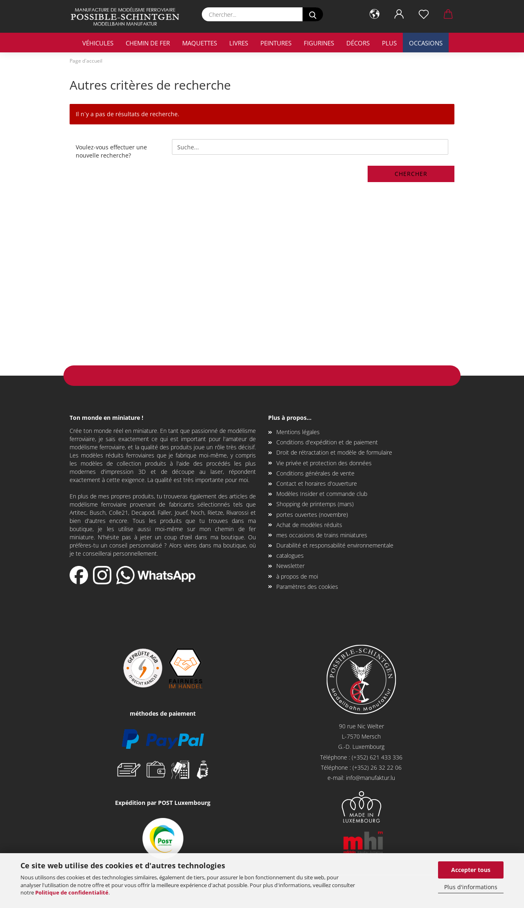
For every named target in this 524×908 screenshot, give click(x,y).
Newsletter (290, 566)
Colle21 (118, 512)
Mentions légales (298, 432)
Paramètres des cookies (307, 586)
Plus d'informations (470, 887)
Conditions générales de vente (315, 473)
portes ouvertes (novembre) (312, 514)
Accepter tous (470, 870)
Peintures (275, 43)
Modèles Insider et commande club (321, 494)
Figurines (319, 43)
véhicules (97, 43)
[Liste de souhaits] (423, 14)
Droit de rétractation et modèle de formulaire (334, 452)
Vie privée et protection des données (324, 463)
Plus (389, 43)
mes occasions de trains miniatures (321, 535)
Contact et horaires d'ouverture (316, 483)
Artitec (78, 512)
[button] (374, 14)
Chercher (411, 174)
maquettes (199, 43)
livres (238, 43)
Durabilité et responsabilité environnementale (334, 545)
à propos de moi (297, 576)
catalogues (290, 555)
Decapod (142, 512)
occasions (426, 43)
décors (358, 43)
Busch (98, 512)
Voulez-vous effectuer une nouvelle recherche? (111, 151)
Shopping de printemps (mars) (315, 504)
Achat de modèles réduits (309, 525)
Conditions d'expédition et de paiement (327, 442)
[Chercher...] (313, 14)
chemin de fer (148, 43)
